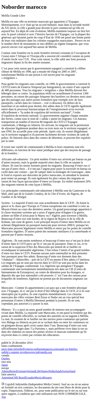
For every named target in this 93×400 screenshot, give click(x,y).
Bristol (13, 371)
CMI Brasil (19, 377)
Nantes (44, 371)
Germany (22, 371)
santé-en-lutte (66, 349)
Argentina (7, 377)
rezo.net (33, 349)
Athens (5, 371)
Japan (4, 364)
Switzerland (68, 371)
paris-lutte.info (9, 349)
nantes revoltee (20, 352)
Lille (38, 371)
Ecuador (30, 377)
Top (3, 396)
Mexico (39, 377)
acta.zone (53, 349)
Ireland (31, 371)
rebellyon (23, 349)
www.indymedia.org (40, 352)
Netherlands (55, 371)
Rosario (47, 377)
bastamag (42, 349)
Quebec (5, 358)
